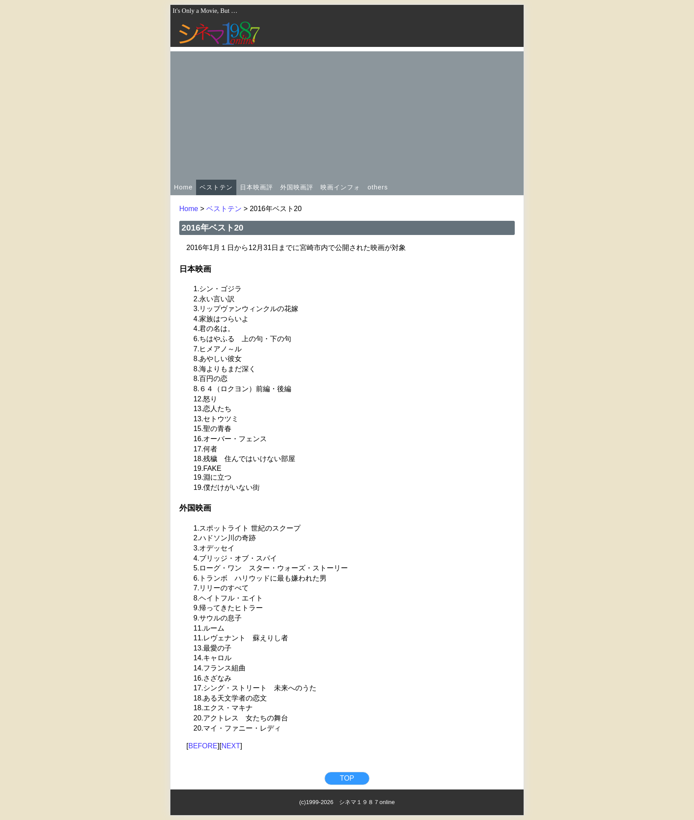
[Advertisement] (347, 113)
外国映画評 (296, 187)
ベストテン (216, 187)
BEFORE (202, 746)
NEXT (230, 746)
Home (183, 187)
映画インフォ (340, 187)
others (377, 187)
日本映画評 (256, 187)
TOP (347, 778)
